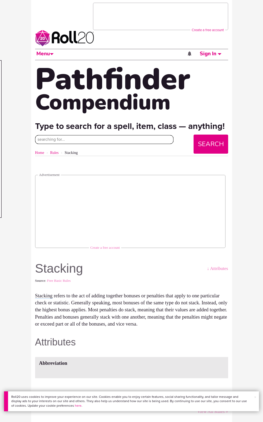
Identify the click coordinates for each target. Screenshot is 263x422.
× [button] (255, 397)
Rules (54, 153)
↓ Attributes (217, 268)
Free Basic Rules (59, 281)
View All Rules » (212, 411)
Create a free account (208, 30)
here (78, 405)
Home (39, 153)
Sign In (210, 53)
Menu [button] (45, 53)
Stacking (44, 295)
